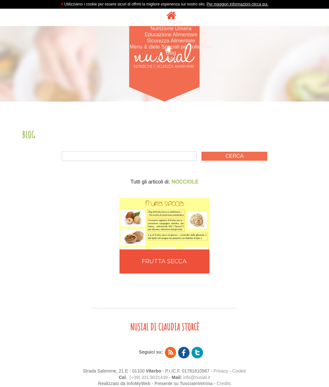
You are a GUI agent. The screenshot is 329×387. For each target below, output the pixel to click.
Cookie (239, 371)
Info (171, 59)
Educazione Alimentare (171, 34)
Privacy (220, 371)
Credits (224, 383)
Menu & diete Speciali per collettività (170, 47)
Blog (171, 53)
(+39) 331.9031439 (148, 377)
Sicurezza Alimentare (171, 40)
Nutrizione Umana (170, 28)
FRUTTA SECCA (164, 261)
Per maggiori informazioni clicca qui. (237, 4)
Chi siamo (170, 22)
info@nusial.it (196, 377)
